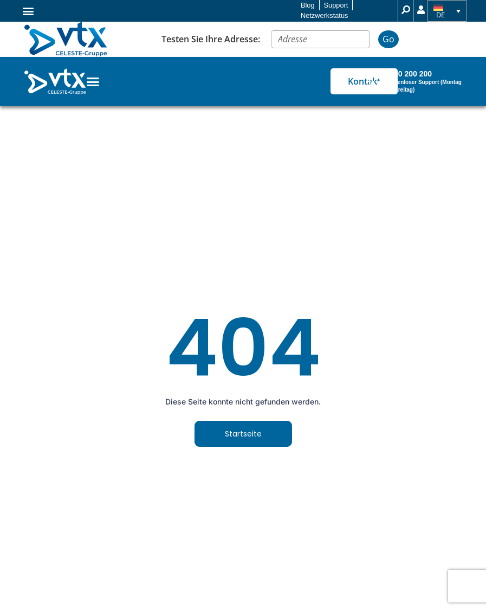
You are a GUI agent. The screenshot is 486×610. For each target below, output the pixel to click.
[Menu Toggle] (93, 81)
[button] (28, 11)
